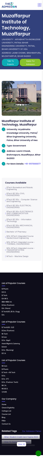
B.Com (4, 337)
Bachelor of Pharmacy (15, 232)
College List (6, 411)
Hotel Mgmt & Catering (11, 344)
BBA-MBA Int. (7, 302)
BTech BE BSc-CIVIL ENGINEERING (15, 194)
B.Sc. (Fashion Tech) (10, 382)
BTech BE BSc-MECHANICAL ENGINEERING (19, 226)
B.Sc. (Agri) (6, 340)
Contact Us (6, 424)
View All (21, 444)
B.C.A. (4, 353)
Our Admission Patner (31, 431)
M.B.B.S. (5, 389)
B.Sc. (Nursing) (8, 350)
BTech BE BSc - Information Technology (18, 220)
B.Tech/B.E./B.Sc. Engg (11, 312)
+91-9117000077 (32, 163)
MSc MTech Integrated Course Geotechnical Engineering (19, 237)
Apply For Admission (30, 62)
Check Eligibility (8, 408)
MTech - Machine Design (16, 256)
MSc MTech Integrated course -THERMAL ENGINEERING (20, 243)
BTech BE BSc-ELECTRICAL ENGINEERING (18, 206)
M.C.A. (4, 385)
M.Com (4, 366)
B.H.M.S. (5, 299)
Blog (3, 417)
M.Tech (5, 334)
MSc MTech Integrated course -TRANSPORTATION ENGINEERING (20, 250)
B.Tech (4, 295)
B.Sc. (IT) (5, 379)
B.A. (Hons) (6, 308)
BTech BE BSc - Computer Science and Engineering (21, 200)
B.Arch (4, 347)
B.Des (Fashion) (8, 305)
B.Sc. (4, 376)
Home (4, 404)
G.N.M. (4, 392)
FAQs (4, 421)
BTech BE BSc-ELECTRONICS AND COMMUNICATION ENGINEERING (19, 213)
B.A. (3, 315)
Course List (6, 414)
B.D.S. (4, 292)
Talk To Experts (10, 62)
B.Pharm (5, 289)
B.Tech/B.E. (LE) (8, 327)
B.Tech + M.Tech (8, 372)
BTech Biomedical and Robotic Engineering (19, 188)
